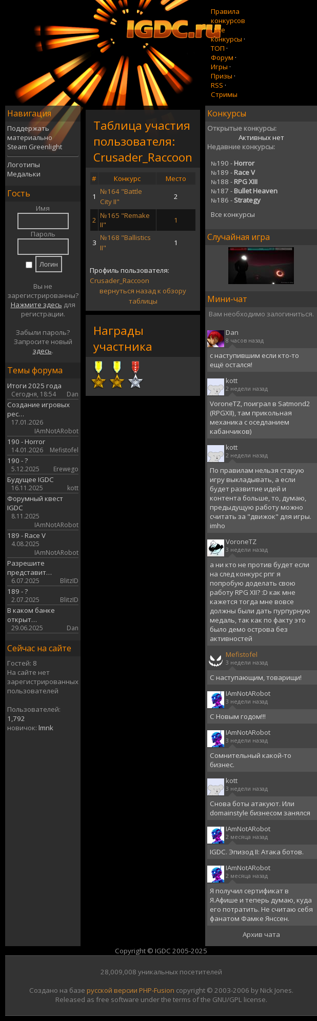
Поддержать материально (29, 133)
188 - (234, 181)
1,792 (16, 718)
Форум (222, 57)
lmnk (45, 727)
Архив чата (261, 934)
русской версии (112, 990)
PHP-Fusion (156, 990)
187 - (244, 190)
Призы (221, 76)
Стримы (224, 94)
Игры (219, 66)
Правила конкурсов (228, 16)
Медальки (24, 173)
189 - (233, 172)
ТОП (218, 48)
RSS (217, 85)
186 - (236, 200)
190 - (232, 163)
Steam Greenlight (34, 146)
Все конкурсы (226, 34)
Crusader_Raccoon (119, 280)
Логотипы (23, 164)
